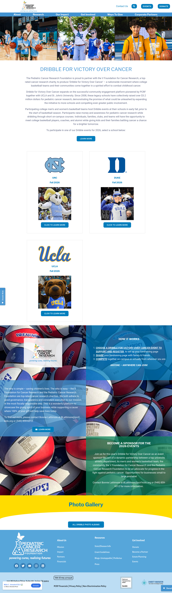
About (17, 14)
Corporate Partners (147, 14)
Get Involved (88, 14)
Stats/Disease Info (103, 546)
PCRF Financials (61, 586)
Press (97, 564)
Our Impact (63, 14)
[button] (63, 578)
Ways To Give (115, 14)
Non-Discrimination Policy (94, 586)
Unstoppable (106, 558)
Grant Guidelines (102, 552)
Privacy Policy (75, 586)
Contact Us (122, 6)
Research (39, 14)
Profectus (117, 558)
